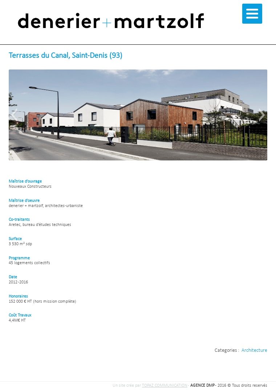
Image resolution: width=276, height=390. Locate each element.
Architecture (254, 350)
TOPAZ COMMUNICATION (164, 385)
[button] (14, 115)
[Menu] (252, 14)
